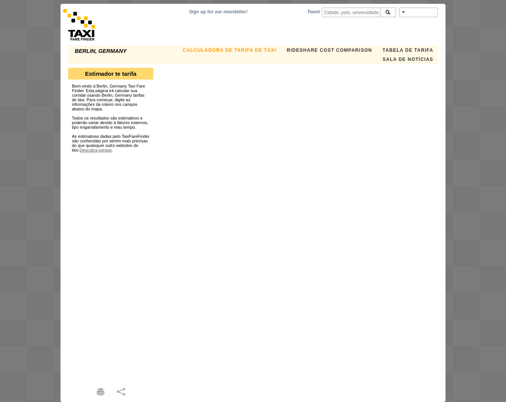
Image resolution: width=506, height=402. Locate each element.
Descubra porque (95, 150)
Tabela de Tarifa (408, 50)
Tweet (313, 11)
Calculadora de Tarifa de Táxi (230, 50)
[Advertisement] (110, 266)
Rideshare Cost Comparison (329, 50)
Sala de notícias (408, 59)
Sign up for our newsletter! (218, 11)
